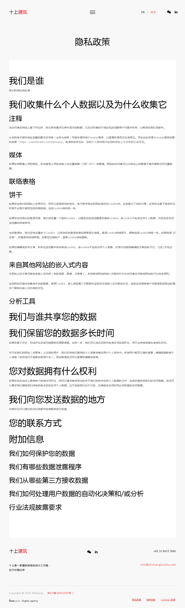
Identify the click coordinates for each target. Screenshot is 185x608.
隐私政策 (136, 599)
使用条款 (151, 599)
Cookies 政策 (168, 599)
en (143, 12)
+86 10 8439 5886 (164, 551)
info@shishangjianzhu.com (158, 564)
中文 (153, 12)
